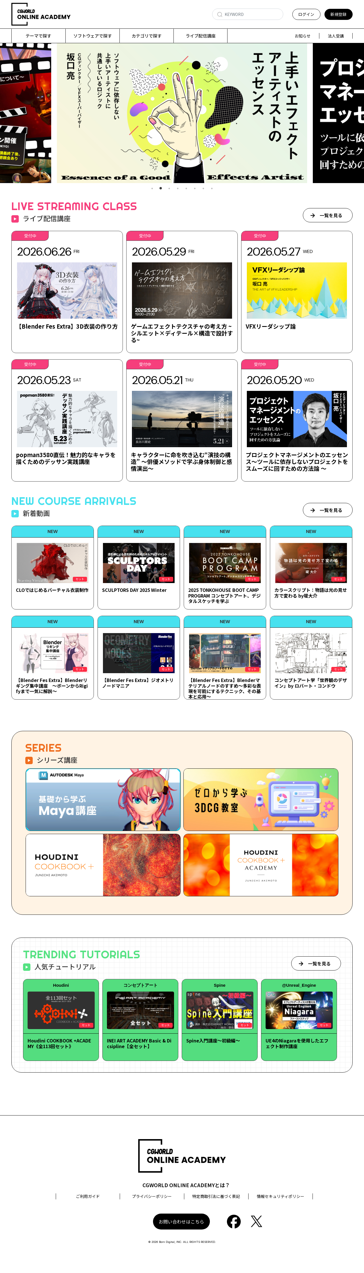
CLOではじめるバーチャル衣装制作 (52, 590)
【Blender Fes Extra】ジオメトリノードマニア (138, 683)
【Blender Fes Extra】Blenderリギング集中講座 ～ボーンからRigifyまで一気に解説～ (52, 685)
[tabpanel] (182, 113)
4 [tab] (178, 189)
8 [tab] (212, 189)
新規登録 (338, 14)
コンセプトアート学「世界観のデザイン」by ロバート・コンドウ (310, 683)
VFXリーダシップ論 (271, 326)
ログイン (306, 14)
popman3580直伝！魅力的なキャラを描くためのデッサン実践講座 (66, 458)
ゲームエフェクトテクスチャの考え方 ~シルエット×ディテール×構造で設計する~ (182, 333)
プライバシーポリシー (152, 1196)
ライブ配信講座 (201, 36)
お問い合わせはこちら (181, 1221)
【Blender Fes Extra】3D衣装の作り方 (67, 326)
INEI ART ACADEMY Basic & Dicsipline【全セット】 (139, 1043)
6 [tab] (195, 189)
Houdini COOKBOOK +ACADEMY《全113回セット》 (59, 1043)
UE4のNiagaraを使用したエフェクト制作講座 (297, 1043)
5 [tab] (186, 189)
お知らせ (303, 36)
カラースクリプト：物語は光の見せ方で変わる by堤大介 (310, 593)
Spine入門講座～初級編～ (213, 1040)
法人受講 (336, 36)
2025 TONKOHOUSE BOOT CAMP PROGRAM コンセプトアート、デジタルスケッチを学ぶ (224, 595)
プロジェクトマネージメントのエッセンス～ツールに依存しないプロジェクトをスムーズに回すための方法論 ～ (297, 462)
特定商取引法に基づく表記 (216, 1196)
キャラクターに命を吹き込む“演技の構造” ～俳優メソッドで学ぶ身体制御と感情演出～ (181, 462)
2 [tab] (161, 189)
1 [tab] (152, 189)
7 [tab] (203, 189)
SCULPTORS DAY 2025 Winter (134, 590)
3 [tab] (169, 189)
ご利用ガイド (88, 1196)
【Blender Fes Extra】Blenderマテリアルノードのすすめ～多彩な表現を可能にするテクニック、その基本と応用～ (224, 688)
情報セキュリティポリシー (280, 1196)
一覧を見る (331, 215)
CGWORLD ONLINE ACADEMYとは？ (186, 1185)
